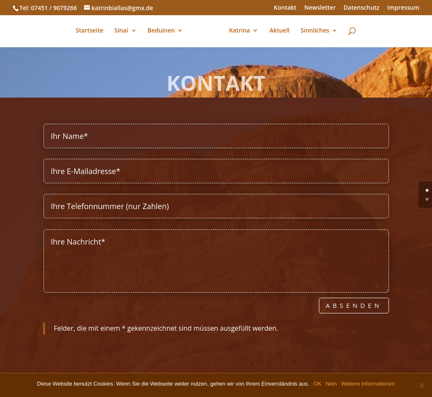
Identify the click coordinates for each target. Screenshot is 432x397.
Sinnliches (314, 30)
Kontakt (285, 8)
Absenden (354, 305)
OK (317, 384)
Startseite (89, 30)
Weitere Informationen (368, 384)
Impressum (403, 8)
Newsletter (319, 8)
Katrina (239, 30)
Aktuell (280, 30)
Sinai (121, 30)
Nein (331, 384)
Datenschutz (361, 8)
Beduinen (161, 30)
